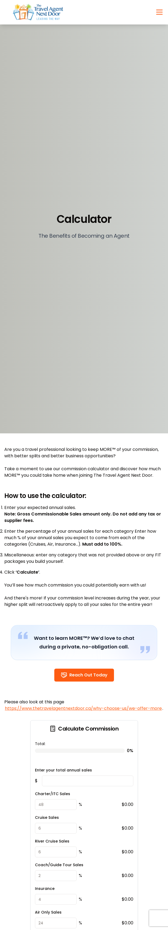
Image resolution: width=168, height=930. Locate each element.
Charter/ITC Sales (52, 793)
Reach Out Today (84, 675)
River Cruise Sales (52, 841)
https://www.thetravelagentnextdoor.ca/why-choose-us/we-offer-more (83, 708)
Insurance (45, 888)
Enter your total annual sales (63, 770)
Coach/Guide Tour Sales (59, 865)
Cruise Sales (47, 817)
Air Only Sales (48, 912)
